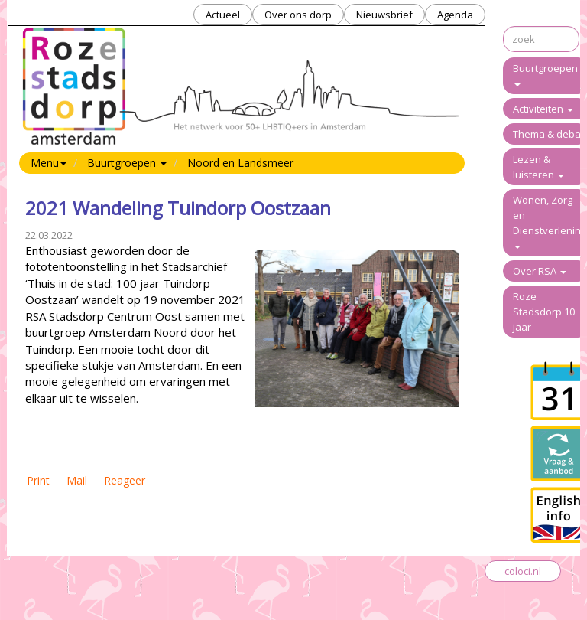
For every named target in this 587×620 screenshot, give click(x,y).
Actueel (223, 14)
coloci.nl (522, 571)
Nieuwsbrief (384, 14)
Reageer (124, 480)
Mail (76, 480)
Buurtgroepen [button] (127, 162)
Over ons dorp (298, 14)
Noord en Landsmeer (240, 162)
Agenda (455, 14)
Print (38, 480)
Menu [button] (48, 162)
